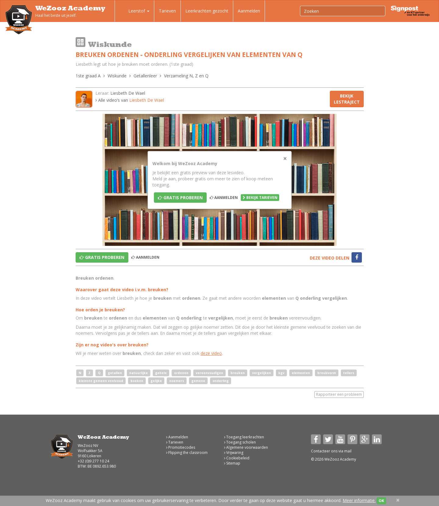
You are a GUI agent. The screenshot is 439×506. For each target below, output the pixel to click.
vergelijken (261, 373)
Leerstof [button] (134, 11)
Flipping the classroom (187, 452)
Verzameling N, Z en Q (186, 76)
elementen (301, 373)
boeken (136, 381)
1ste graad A (88, 76)
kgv (281, 373)
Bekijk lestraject (347, 99)
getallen (115, 373)
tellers (348, 373)
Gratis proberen (180, 197)
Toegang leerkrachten (244, 437)
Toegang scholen (240, 442)
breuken (237, 373)
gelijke (156, 381)
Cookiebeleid (236, 458)
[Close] (285, 158)
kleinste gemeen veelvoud (101, 381)
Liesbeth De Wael (127, 93)
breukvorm (326, 373)
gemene (198, 381)
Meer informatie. (359, 500)
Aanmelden (249, 11)
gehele (161, 373)
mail (348, 451)
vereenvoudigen (209, 373)
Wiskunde (117, 76)
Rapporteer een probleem (339, 394)
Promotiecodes (180, 447)
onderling (220, 381)
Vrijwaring (233, 452)
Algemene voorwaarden (246, 447)
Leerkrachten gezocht (206, 11)
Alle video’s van (129, 100)
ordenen (181, 373)
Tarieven (167, 11)
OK (381, 500)
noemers (176, 381)
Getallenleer (145, 76)
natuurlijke (138, 373)
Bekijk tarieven (260, 197)
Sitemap (232, 463)
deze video (211, 353)
